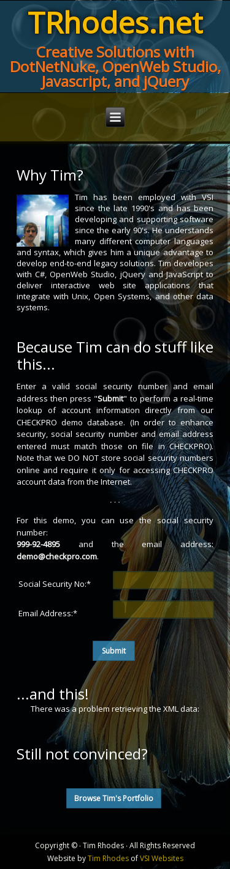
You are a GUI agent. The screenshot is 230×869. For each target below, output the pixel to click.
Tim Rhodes (108, 858)
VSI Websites (161, 858)
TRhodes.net (115, 22)
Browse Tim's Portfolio (113, 798)
